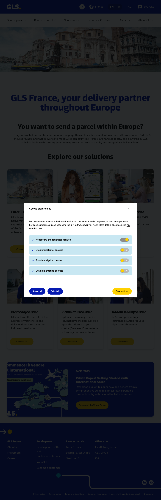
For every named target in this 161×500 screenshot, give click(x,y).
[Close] (129, 209)
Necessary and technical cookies (53, 239)
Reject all (55, 291)
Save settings (122, 291)
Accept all (37, 291)
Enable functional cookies (49, 250)
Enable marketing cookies (49, 270)
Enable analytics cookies (49, 260)
